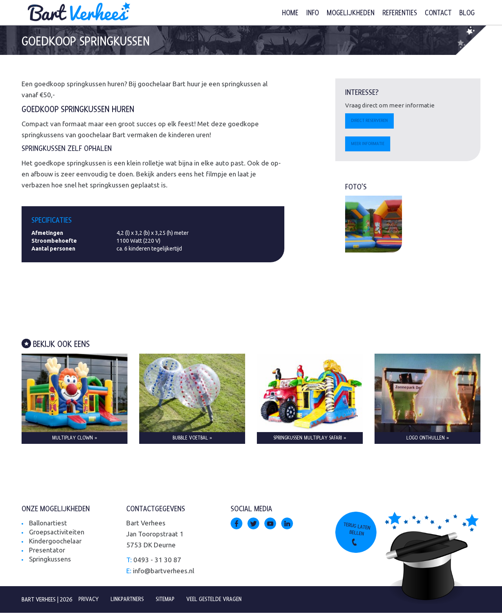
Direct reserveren (371, 121)
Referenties (399, 13)
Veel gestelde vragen (218, 600)
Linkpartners (128, 600)
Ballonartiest (48, 524)
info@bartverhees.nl (163, 572)
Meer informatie (369, 145)
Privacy (89, 600)
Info (312, 13)
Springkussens (50, 560)
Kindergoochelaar (55, 542)
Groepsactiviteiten (57, 533)
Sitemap (168, 600)
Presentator (47, 551)
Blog (467, 13)
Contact (438, 13)
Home (290, 13)
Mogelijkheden (351, 13)
